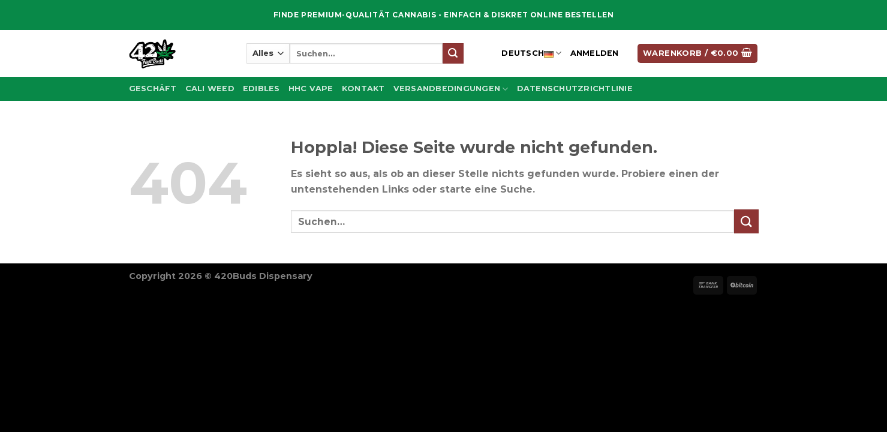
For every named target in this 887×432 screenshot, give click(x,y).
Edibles (261, 88)
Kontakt (363, 88)
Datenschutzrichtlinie (575, 88)
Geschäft (153, 88)
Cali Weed (209, 88)
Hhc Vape (310, 88)
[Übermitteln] (453, 53)
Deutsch (531, 53)
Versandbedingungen (451, 89)
